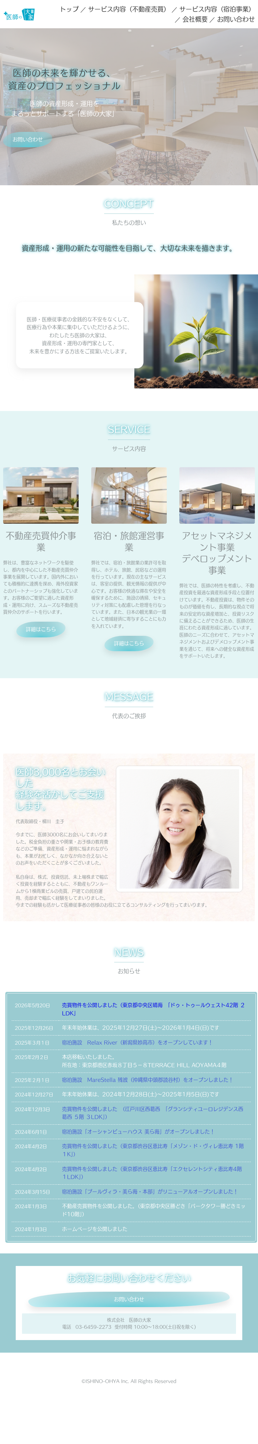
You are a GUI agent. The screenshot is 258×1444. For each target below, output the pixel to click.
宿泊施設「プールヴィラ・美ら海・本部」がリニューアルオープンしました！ (150, 1191)
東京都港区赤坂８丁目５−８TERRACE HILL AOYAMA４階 (154, 1065)
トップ (69, 9)
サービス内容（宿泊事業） (217, 9)
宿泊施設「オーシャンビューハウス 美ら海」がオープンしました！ (138, 1131)
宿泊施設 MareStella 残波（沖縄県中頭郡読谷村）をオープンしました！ (147, 1079)
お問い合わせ (236, 19)
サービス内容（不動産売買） (129, 9)
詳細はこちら (41, 629)
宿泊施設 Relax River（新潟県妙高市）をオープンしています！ (137, 1042)
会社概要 (195, 19)
